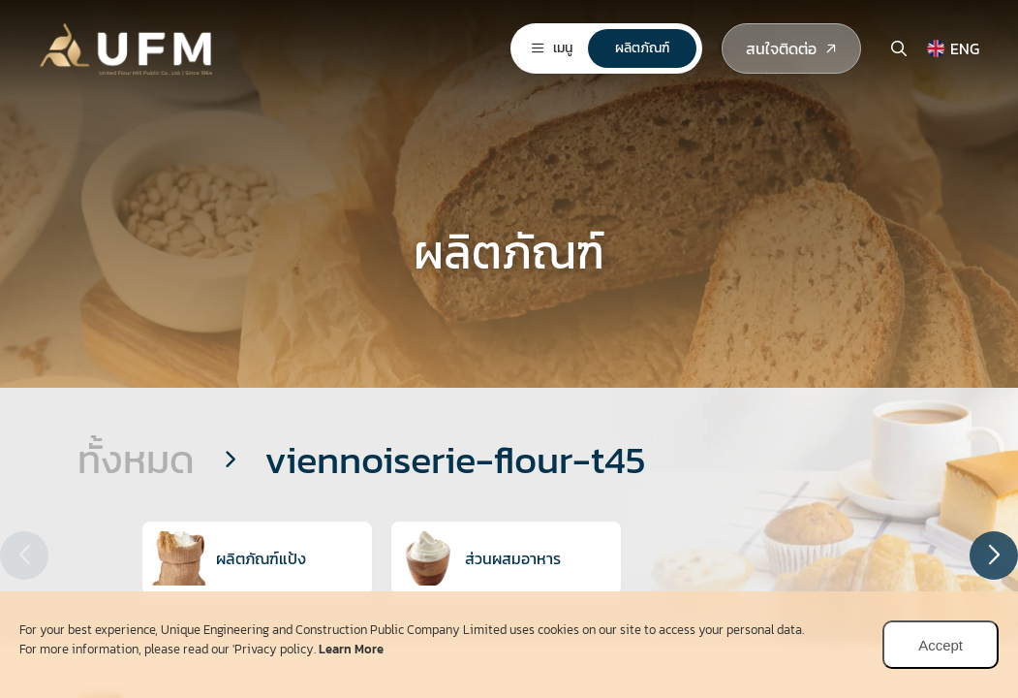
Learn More (351, 649)
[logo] (131, 44)
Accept (940, 645)
